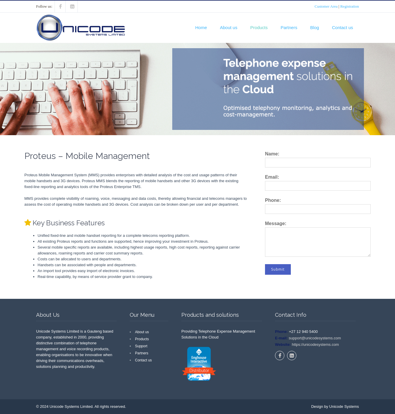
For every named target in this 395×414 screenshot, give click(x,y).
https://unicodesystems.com (315, 344)
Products (259, 27)
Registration (349, 6)
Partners (289, 27)
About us (228, 27)
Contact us (342, 27)
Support (141, 346)
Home (201, 27)
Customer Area (326, 6)
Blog (314, 27)
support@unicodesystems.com (314, 338)
